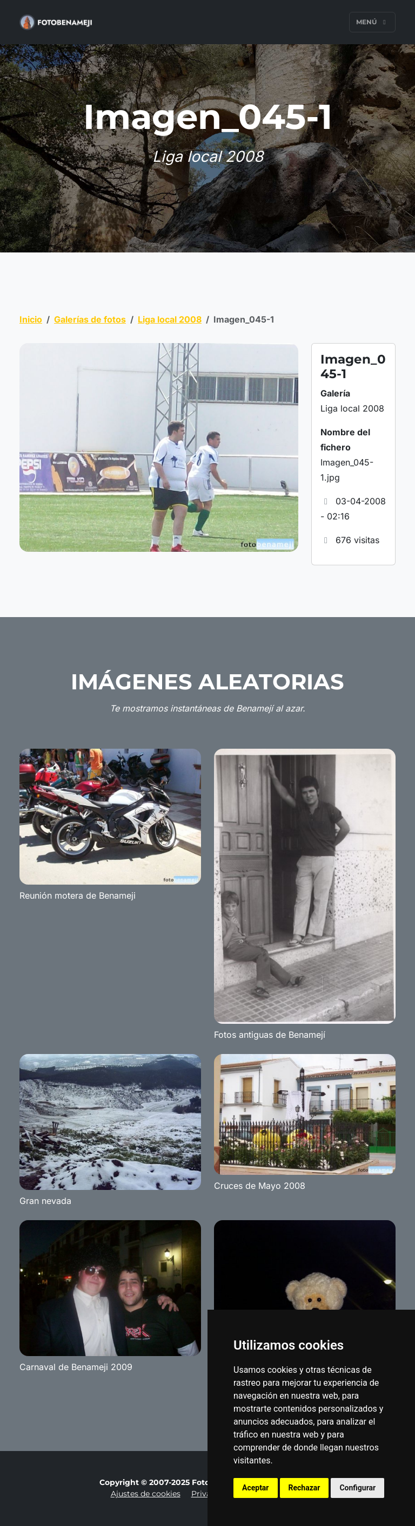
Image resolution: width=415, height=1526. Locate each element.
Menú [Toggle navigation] (372, 22)
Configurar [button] (357, 1487)
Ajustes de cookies (145, 1493)
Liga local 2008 (170, 319)
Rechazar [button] (304, 1487)
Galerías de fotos (90, 319)
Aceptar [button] (255, 1487)
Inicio (30, 319)
